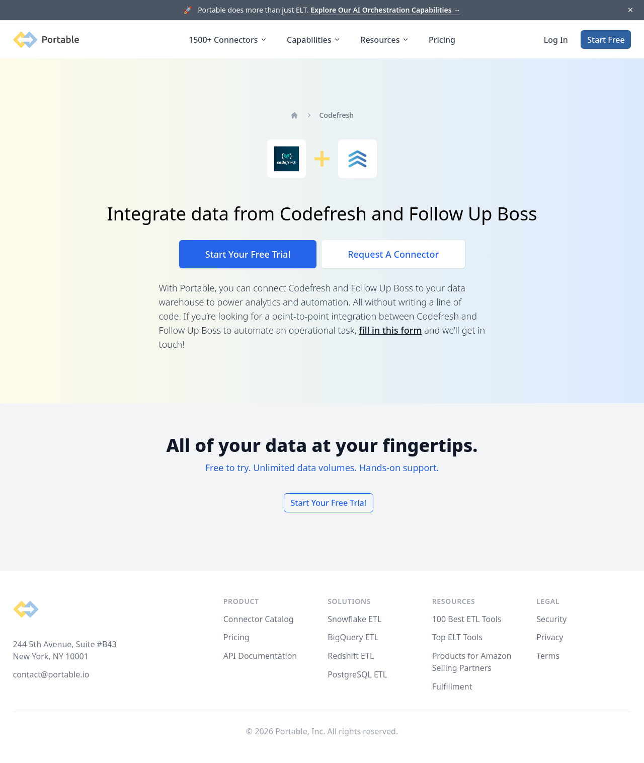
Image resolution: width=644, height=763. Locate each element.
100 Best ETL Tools (467, 619)
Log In (556, 39)
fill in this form (390, 330)
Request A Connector (393, 254)
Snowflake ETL (354, 619)
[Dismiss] (630, 10)
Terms (547, 655)
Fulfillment (452, 686)
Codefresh (336, 115)
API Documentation (260, 655)
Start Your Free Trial (247, 254)
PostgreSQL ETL (357, 674)
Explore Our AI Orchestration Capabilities (385, 10)
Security (551, 619)
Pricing (442, 39)
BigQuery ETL (353, 637)
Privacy (549, 637)
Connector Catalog (258, 619)
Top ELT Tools (457, 637)
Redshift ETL (351, 655)
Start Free (605, 39)
